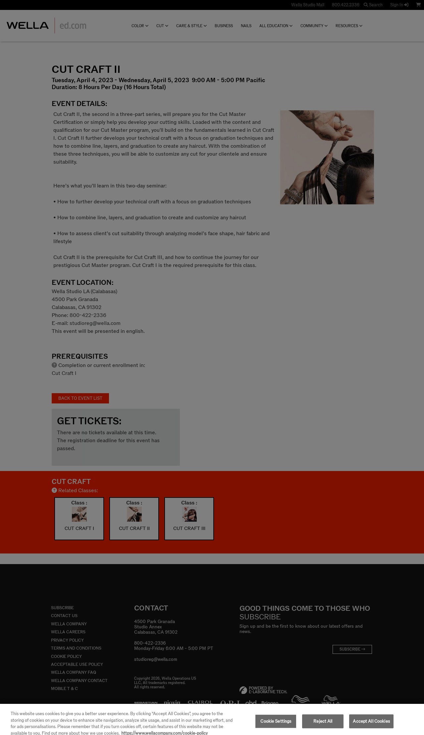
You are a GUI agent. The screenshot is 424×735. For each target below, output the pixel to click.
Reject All (322, 723)
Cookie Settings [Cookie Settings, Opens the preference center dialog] (275, 723)
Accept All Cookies (371, 723)
